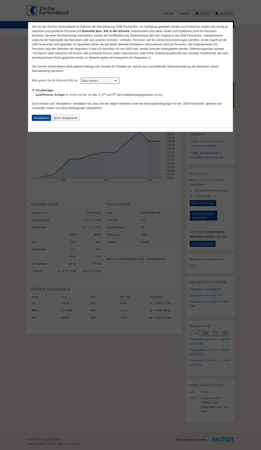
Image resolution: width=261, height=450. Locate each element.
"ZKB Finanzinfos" (193, 103)
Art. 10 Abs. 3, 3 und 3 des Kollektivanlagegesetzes (118, 94)
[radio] (33, 90)
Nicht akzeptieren (66, 118)
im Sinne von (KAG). (97, 94)
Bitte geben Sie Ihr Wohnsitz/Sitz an (75, 80)
